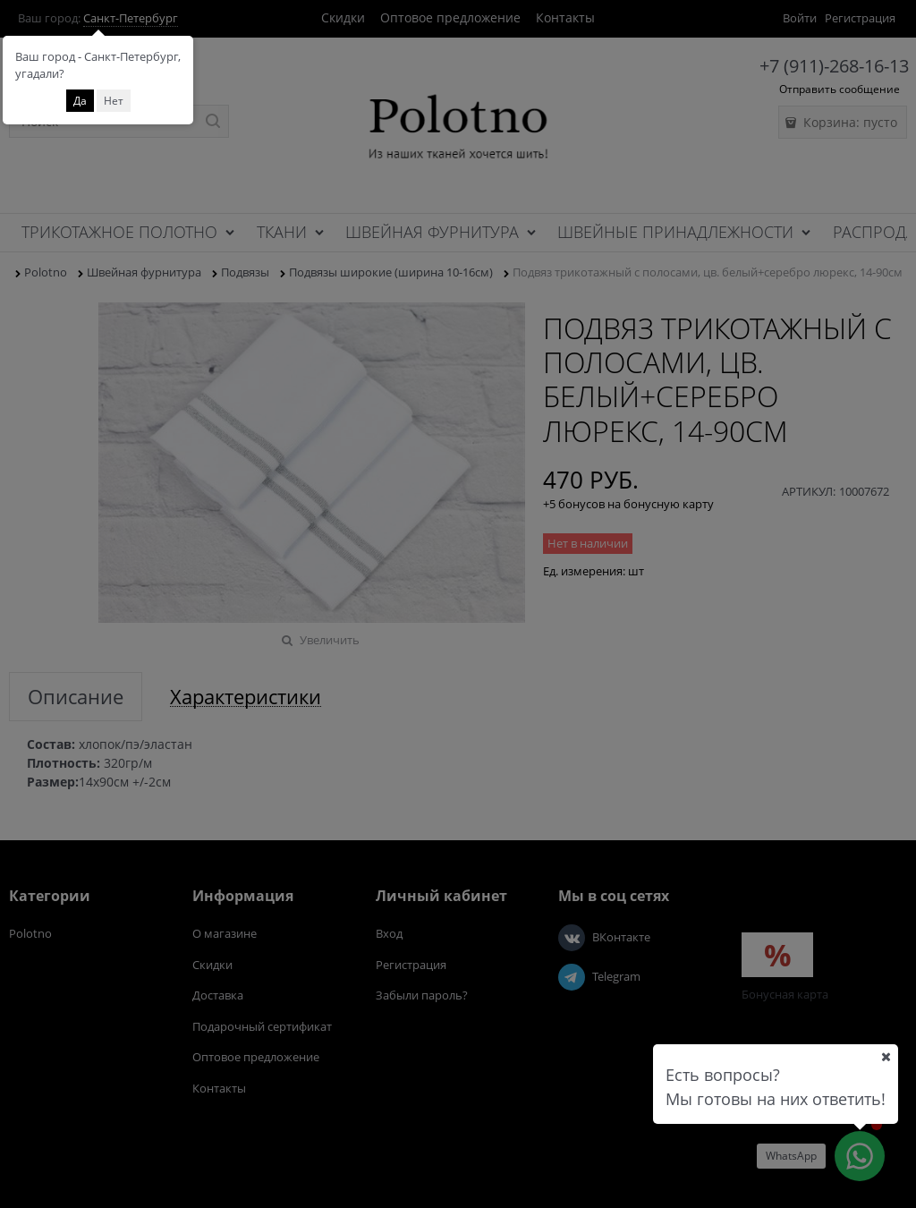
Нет (113, 100)
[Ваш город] (886, 1057)
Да (80, 100)
